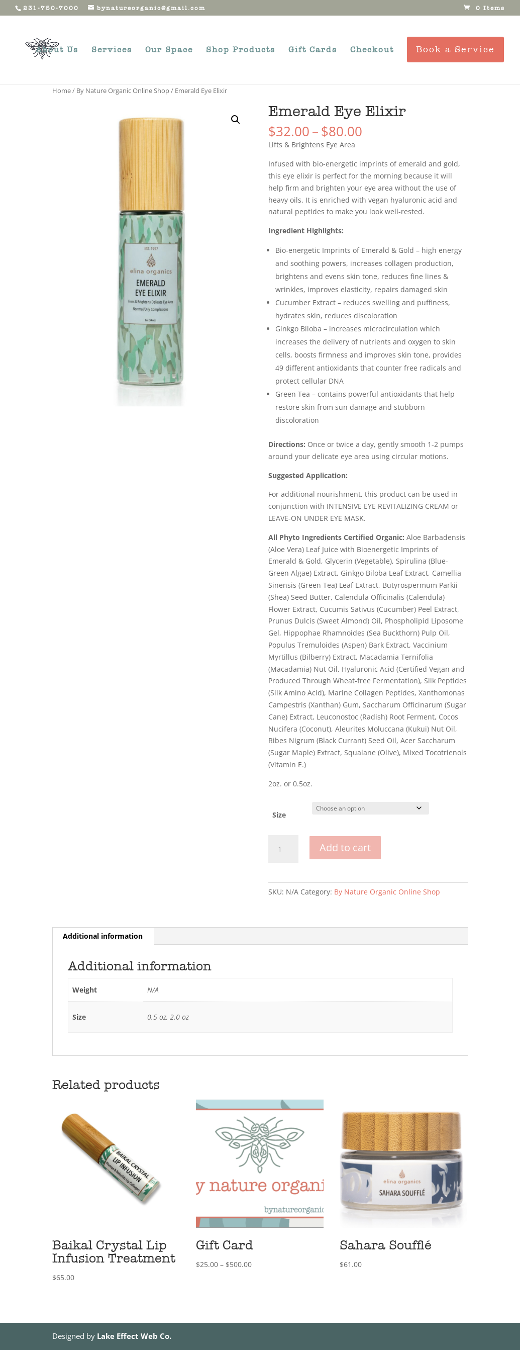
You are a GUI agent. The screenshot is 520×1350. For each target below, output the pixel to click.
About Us (57, 50)
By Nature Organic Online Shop (122, 90)
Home (61, 90)
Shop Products (240, 50)
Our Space (169, 50)
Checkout (372, 50)
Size (279, 815)
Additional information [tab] (103, 936)
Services (111, 50)
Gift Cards (312, 50)
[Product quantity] (283, 849)
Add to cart (345, 847)
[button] (236, 120)
